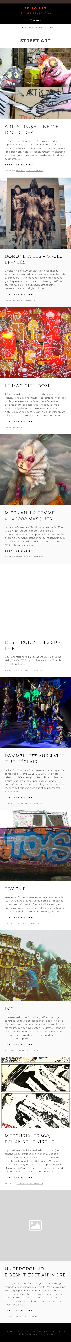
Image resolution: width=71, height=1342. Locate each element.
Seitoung (35, 8)
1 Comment (31, 300)
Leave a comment (34, 171)
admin (21, 670)
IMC (9, 1008)
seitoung (20, 171)
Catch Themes (45, 1334)
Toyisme (15, 888)
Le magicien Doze (28, 385)
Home (21, 27)
